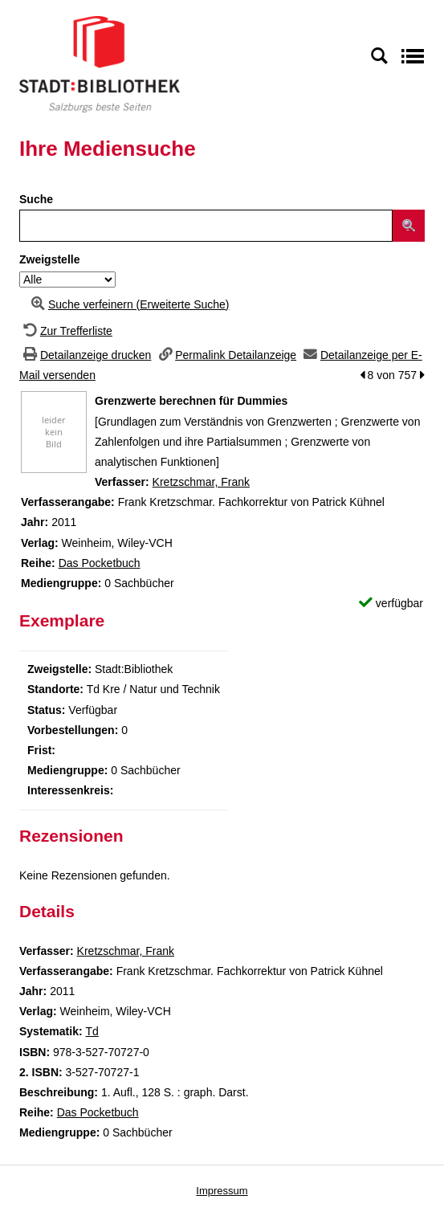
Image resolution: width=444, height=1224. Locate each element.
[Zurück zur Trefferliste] (65, 330)
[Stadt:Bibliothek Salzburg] (99, 63)
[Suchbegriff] (206, 226)
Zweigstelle (49, 259)
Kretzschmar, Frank (201, 481)
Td (91, 1031)
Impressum (221, 1191)
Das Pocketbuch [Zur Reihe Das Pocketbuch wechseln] (100, 563)
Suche (36, 199)
